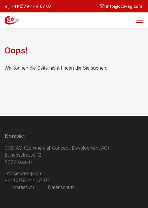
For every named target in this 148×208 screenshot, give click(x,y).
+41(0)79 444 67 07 (28, 6)
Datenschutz (61, 187)
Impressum (23, 187)
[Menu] (139, 20)
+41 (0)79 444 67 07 (27, 180)
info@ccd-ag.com (121, 6)
